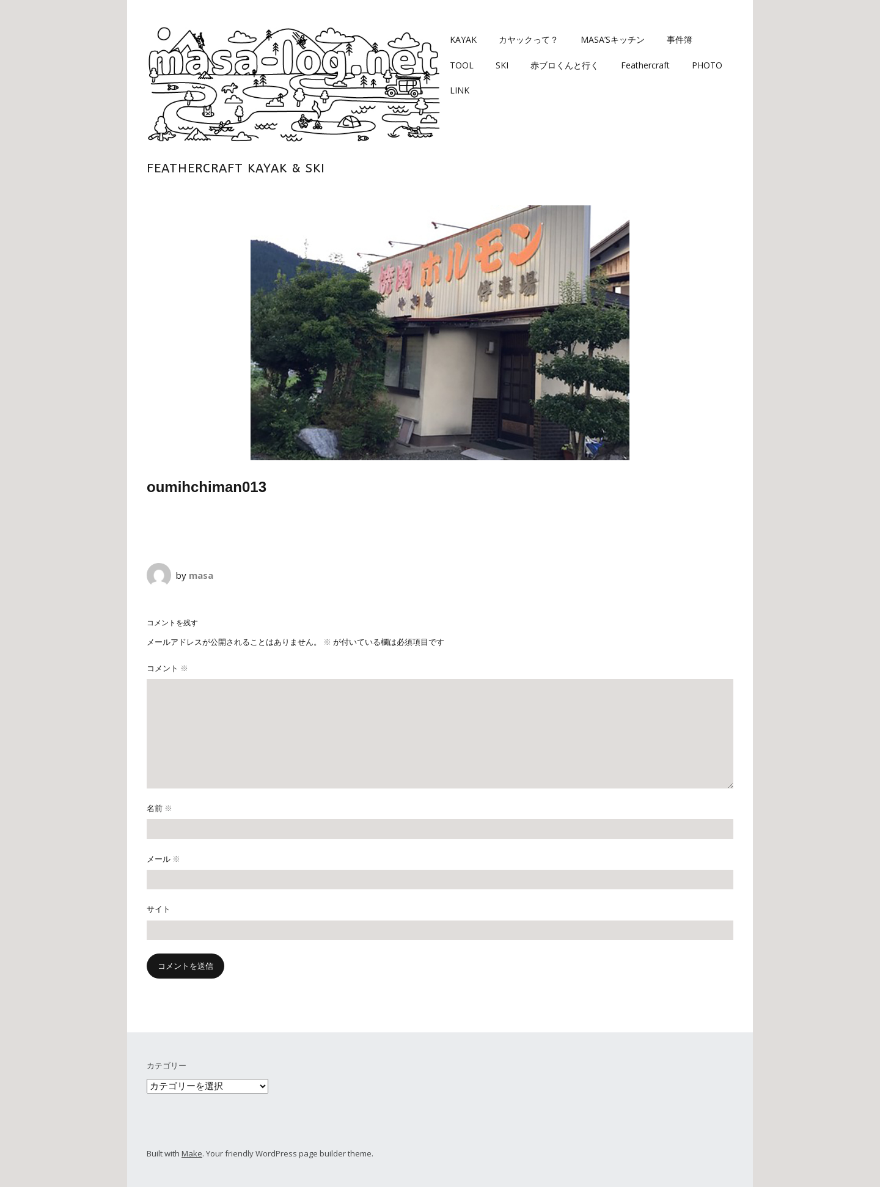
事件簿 (679, 39)
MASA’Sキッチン (613, 39)
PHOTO (707, 65)
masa (201, 575)
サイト (158, 908)
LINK (459, 90)
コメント (167, 668)
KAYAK (463, 39)
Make (192, 1153)
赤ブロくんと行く (564, 65)
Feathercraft (645, 65)
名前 (159, 808)
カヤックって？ (529, 39)
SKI (502, 65)
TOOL (462, 65)
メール (163, 858)
